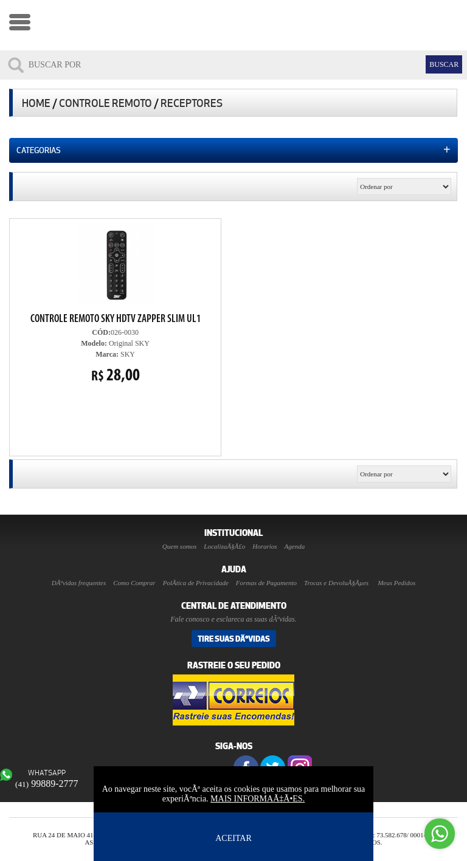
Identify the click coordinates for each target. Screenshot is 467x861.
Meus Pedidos (396, 582)
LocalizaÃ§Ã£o (224, 546)
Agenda (295, 546)
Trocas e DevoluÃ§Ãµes (336, 582)
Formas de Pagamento (266, 582)
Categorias (233, 149)
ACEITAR (233, 838)
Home (36, 103)
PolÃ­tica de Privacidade (196, 582)
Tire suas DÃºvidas (234, 638)
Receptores (192, 103)
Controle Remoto (105, 103)
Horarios (264, 546)
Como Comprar (134, 582)
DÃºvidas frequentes (79, 582)
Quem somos (179, 546)
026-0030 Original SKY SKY (115, 304)
